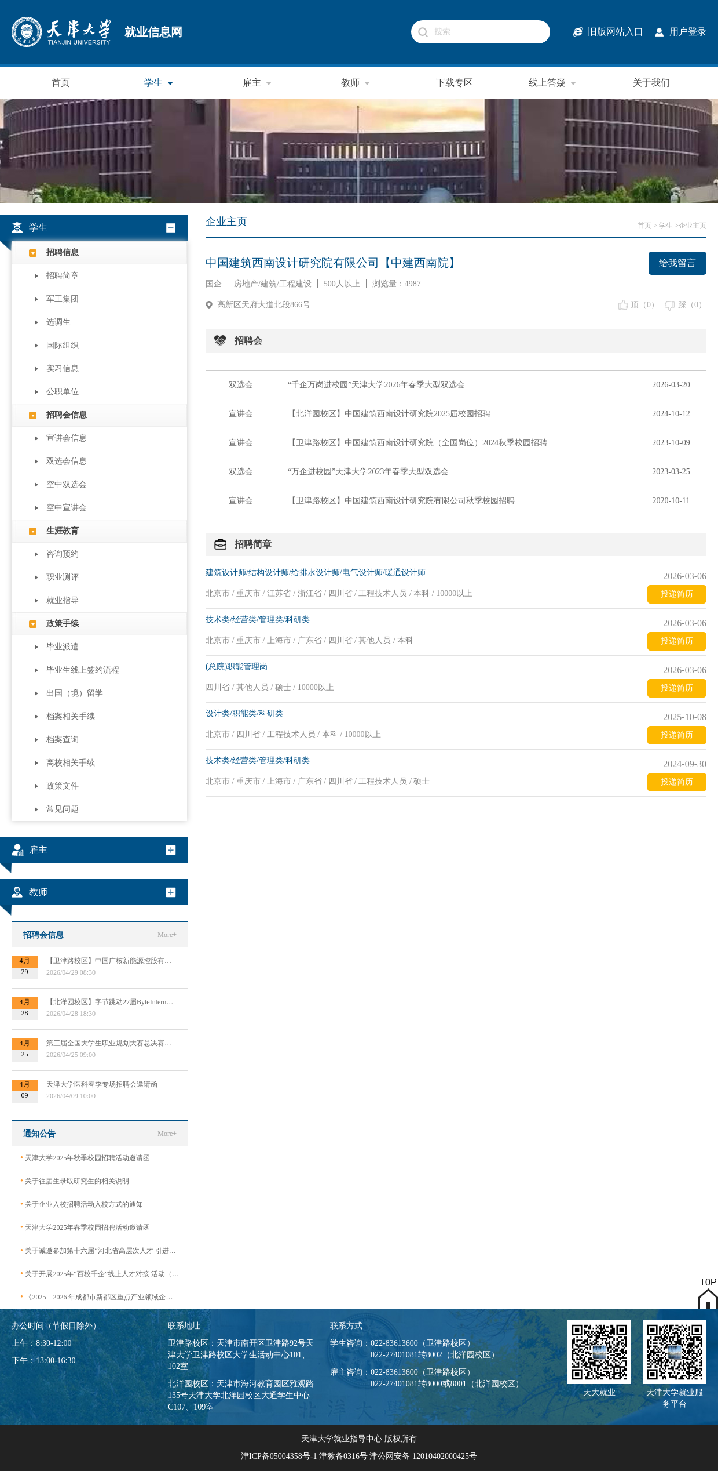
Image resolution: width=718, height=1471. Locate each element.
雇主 (258, 83)
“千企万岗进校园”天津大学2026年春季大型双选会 (376, 384)
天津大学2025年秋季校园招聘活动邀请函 (85, 1157)
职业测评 (62, 577)
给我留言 (677, 263)
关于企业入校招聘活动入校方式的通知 (81, 1204)
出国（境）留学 (74, 693)
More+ (167, 935)
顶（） (645, 304)
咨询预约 (62, 554)
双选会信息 (66, 461)
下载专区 (454, 83)
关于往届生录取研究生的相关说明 (74, 1180)
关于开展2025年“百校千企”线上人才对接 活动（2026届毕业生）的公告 (99, 1273)
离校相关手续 (70, 762)
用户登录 (687, 32)
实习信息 (62, 368)
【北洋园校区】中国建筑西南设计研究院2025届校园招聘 (389, 413)
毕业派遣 (62, 646)
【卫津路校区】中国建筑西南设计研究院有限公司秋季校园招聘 (401, 500)
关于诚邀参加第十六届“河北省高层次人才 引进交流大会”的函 (99, 1250)
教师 (356, 83)
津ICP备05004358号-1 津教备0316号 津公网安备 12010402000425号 (359, 1456)
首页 (61, 83)
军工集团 (62, 299)
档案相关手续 (70, 716)
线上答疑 (553, 83)
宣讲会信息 (66, 438)
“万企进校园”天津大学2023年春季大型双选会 (368, 471)
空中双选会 (66, 484)
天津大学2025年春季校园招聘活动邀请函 (85, 1227)
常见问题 (62, 809)
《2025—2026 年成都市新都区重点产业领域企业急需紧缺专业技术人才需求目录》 (99, 1296)
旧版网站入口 (615, 32)
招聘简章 (62, 275)
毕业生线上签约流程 (82, 670)
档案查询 (62, 739)
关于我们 (651, 83)
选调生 (58, 322)
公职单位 (62, 391)
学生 (159, 83)
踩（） (692, 304)
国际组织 (62, 345)
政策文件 (62, 786)
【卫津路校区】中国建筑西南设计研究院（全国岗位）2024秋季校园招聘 (417, 442)
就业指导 (62, 600)
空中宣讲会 (66, 507)
